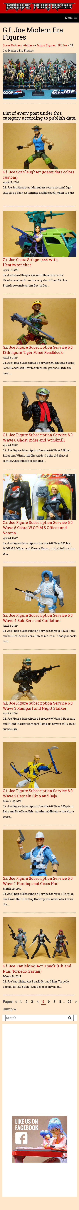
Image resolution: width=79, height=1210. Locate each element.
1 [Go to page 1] (21, 1001)
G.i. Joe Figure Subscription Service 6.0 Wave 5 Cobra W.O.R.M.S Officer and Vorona (38, 527)
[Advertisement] (34, 1073)
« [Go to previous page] (16, 1001)
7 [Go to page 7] (54, 1001)
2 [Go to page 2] (26, 1001)
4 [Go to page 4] (38, 1001)
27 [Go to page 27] (70, 1001)
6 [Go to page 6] (49, 1001)
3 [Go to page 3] (32, 1001)
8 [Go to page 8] (60, 1001)
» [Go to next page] (76, 1001)
